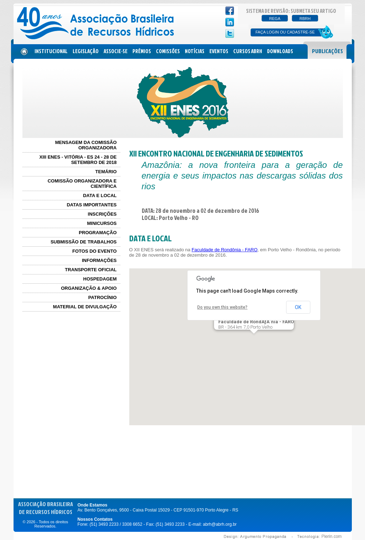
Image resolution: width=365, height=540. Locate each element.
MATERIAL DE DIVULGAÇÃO (85, 306)
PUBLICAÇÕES (327, 51)
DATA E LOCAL (99, 195)
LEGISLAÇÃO (86, 51)
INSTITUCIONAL (51, 51)
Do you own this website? (222, 307)
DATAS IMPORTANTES (91, 204)
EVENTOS (218, 51)
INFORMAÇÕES (99, 260)
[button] (254, 340)
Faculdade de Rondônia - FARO (224, 249)
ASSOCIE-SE (115, 51)
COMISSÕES (168, 51)
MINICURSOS (101, 223)
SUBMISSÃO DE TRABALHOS (84, 242)
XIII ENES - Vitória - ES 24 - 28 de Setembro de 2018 (78, 159)
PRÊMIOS (141, 51)
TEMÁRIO (106, 171)
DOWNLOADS (280, 51)
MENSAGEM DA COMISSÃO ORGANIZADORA (86, 145)
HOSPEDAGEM (100, 279)
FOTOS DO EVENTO (94, 251)
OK (298, 307)
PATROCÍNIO (102, 297)
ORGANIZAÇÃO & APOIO (88, 288)
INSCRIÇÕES (102, 214)
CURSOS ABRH (247, 51)
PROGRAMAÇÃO (97, 232)
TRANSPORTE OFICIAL (90, 269)
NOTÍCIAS (194, 51)
